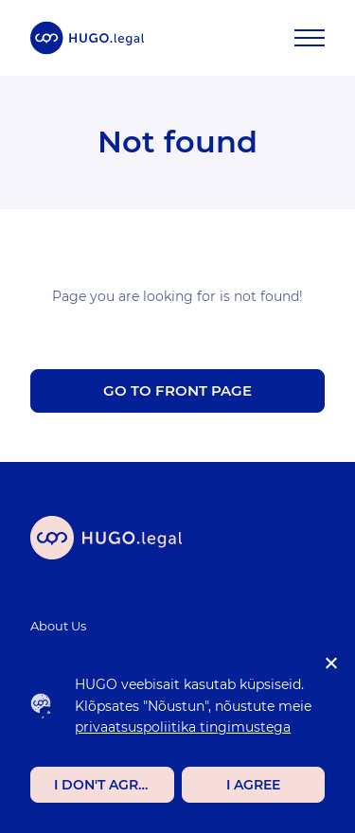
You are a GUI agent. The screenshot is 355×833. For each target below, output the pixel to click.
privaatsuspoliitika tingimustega (183, 727)
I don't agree (104, 784)
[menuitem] (166, 625)
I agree (253, 784)
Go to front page (177, 390)
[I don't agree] (330, 662)
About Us (58, 625)
